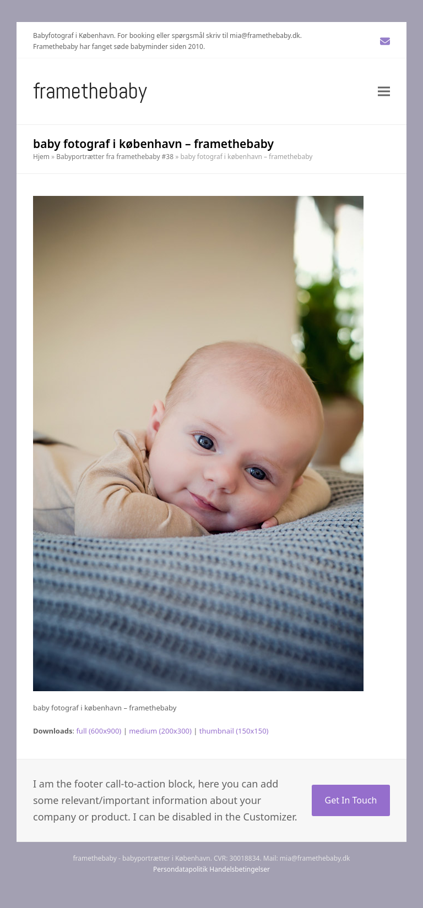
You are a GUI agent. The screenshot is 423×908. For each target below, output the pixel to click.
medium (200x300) (160, 731)
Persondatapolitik (180, 869)
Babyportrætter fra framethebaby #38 (114, 156)
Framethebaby (90, 91)
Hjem (41, 156)
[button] (384, 91)
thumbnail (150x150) (234, 731)
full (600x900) (98, 731)
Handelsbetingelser (239, 869)
